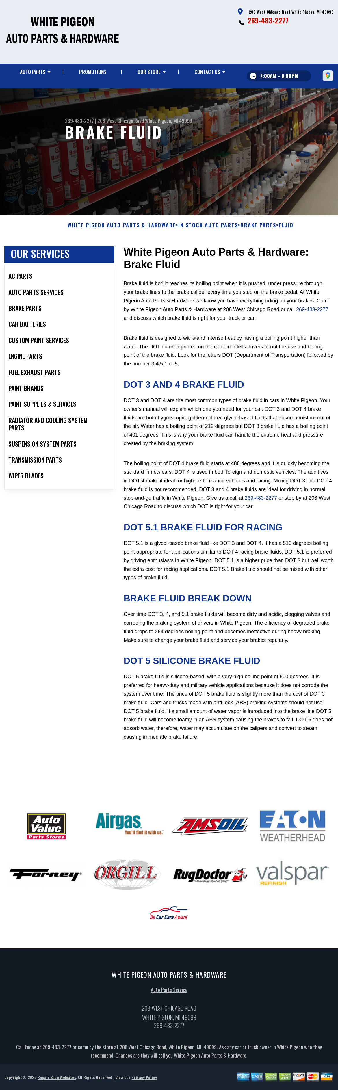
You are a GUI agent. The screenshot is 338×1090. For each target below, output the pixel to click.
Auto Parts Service (169, 1016)
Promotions (93, 71)
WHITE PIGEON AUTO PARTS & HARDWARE (122, 252)
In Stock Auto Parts (208, 252)
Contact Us (207, 71)
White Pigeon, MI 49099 (168, 121)
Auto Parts (32, 71)
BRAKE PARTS (258, 252)
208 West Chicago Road (120, 121)
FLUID (286, 252)
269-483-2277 (268, 20)
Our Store (149, 71)
